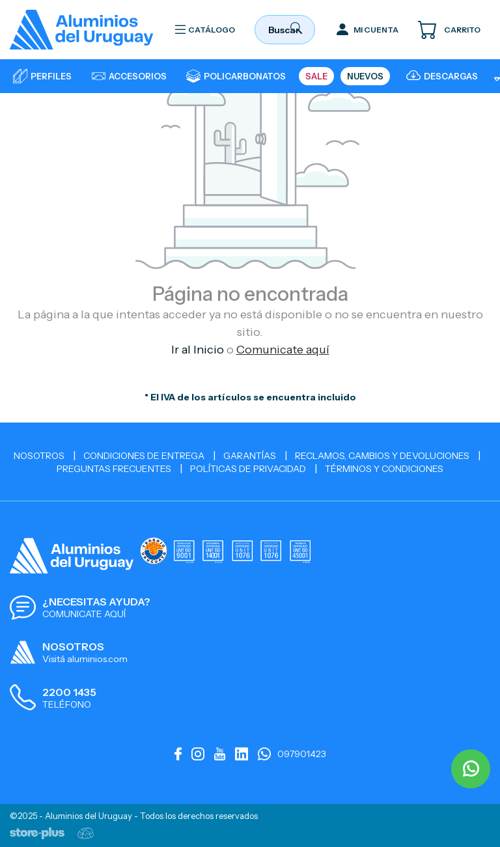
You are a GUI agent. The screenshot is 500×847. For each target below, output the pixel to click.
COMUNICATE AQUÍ (84, 614)
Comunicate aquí (282, 349)
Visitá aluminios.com (85, 659)
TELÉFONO (66, 704)
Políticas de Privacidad (248, 469)
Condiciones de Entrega (143, 456)
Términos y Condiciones (384, 469)
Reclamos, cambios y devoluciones (382, 456)
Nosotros (39, 456)
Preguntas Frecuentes (114, 469)
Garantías (249, 456)
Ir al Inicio (197, 349)
